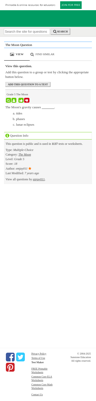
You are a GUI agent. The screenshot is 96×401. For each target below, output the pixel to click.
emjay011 (39, 179)
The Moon (24, 154)
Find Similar (45, 54)
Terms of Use (38, 358)
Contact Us (37, 394)
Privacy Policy (38, 353)
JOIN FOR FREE (71, 5)
